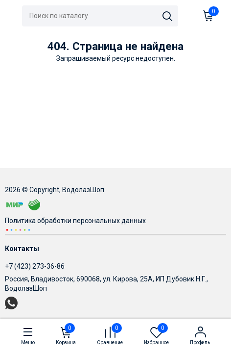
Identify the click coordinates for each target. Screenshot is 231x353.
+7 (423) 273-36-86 (35, 266)
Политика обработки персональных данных (75, 221)
